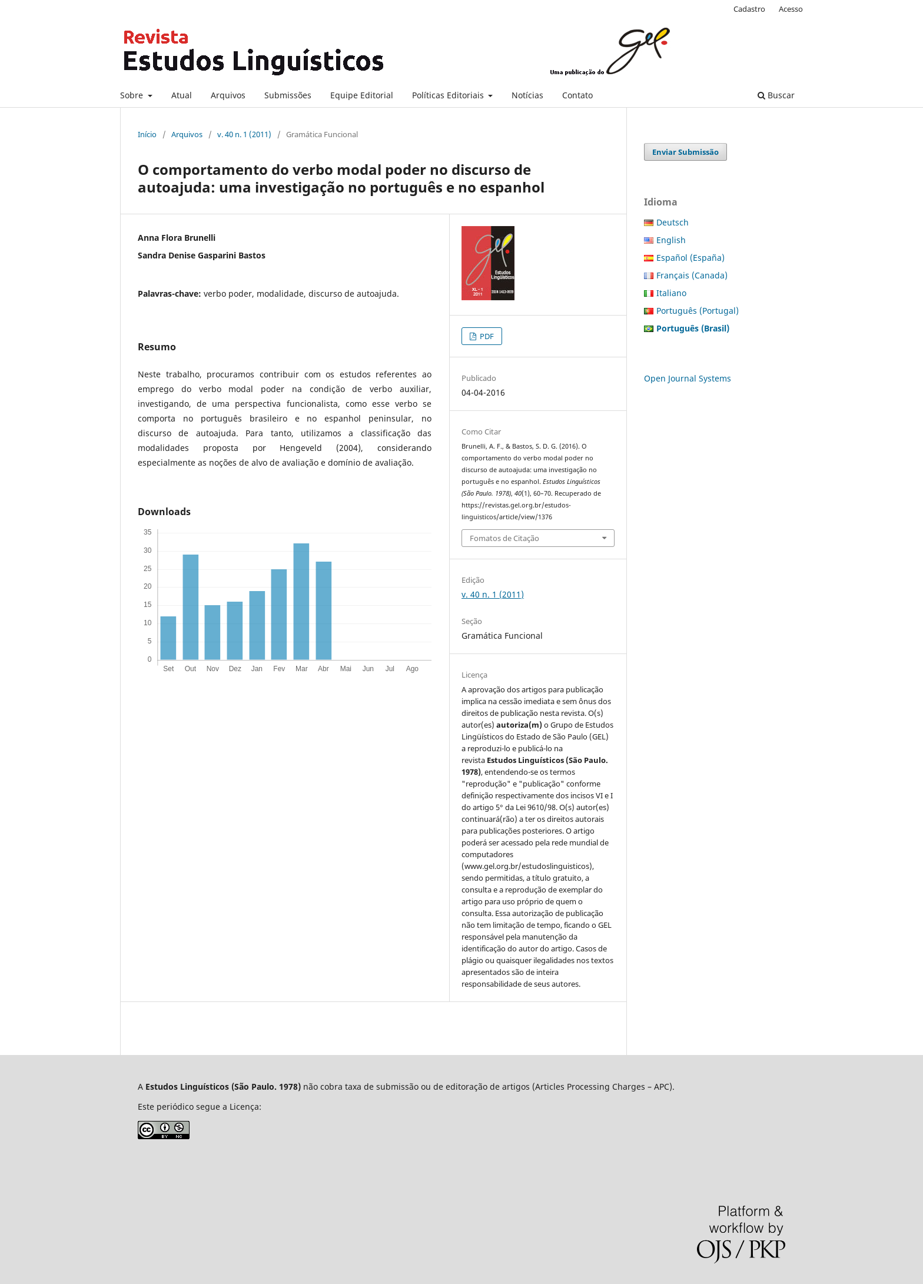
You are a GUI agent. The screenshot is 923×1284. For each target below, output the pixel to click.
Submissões (287, 95)
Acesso (791, 9)
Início (147, 134)
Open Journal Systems (687, 378)
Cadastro (749, 9)
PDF (486, 336)
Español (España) (690, 257)
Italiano (671, 292)
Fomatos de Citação (504, 538)
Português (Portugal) (697, 310)
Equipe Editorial (361, 95)
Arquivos (228, 95)
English (671, 239)
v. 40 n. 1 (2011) (244, 134)
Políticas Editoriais (449, 95)
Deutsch (672, 222)
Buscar (776, 95)
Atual (181, 95)
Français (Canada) (692, 275)
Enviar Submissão (685, 152)
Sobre (132, 95)
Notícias (527, 95)
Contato (577, 95)
